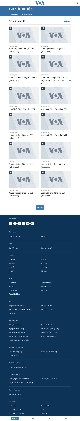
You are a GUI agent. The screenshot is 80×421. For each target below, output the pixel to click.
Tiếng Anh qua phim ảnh (17, 333)
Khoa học (44, 267)
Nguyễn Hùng (13, 290)
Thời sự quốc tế (46, 248)
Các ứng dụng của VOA (49, 379)
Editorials (44, 413)
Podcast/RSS (45, 236)
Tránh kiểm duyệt (15, 394)
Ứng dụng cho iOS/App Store (19, 379)
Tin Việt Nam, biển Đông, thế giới (20, 310)
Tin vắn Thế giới (46, 306)
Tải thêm (40, 207)
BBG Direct (13, 406)
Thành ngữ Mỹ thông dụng (50, 329)
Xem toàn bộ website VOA (18, 367)
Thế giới (12, 263)
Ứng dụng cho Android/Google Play (21, 383)
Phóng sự (12, 313)
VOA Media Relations (16, 413)
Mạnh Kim (12, 283)
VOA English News (15, 410)
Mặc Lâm (12, 287)
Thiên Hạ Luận (46, 287)
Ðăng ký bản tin (14, 236)
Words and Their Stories (49, 333)
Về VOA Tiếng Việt (15, 352)
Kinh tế (43, 260)
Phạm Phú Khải (46, 283)
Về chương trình (27, 14)
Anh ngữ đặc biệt (47, 325)
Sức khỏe (44, 271)
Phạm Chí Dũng (14, 294)
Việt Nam (12, 260)
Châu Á (11, 267)
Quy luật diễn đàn (15, 355)
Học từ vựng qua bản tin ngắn (19, 340)
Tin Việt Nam (13, 248)
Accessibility (45, 406)
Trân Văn (44, 290)
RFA (42, 410)
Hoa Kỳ (11, 271)
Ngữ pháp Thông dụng (16, 329)
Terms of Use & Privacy (49, 352)
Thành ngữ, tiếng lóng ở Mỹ (18, 336)
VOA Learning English (48, 336)
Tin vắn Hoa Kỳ (46, 310)
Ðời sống (44, 263)
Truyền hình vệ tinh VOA (17, 306)
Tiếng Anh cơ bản (15, 325)
